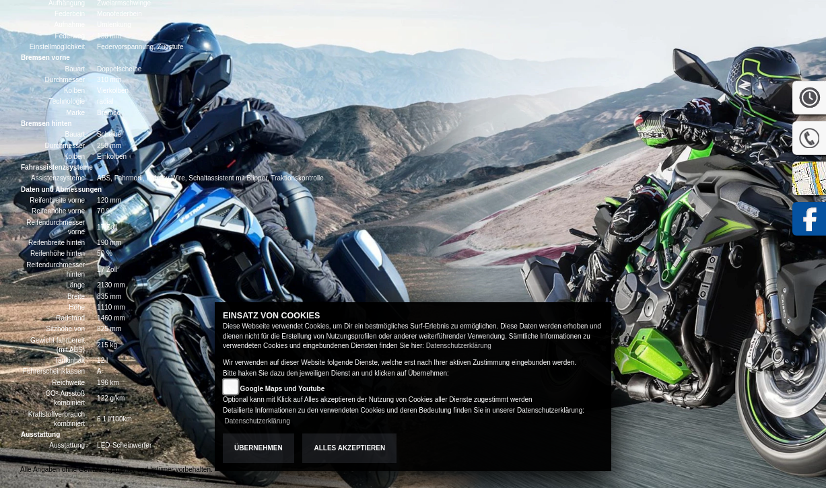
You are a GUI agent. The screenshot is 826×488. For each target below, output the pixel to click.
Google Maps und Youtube (282, 388)
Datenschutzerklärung (458, 345)
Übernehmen (258, 448)
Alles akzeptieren (349, 448)
